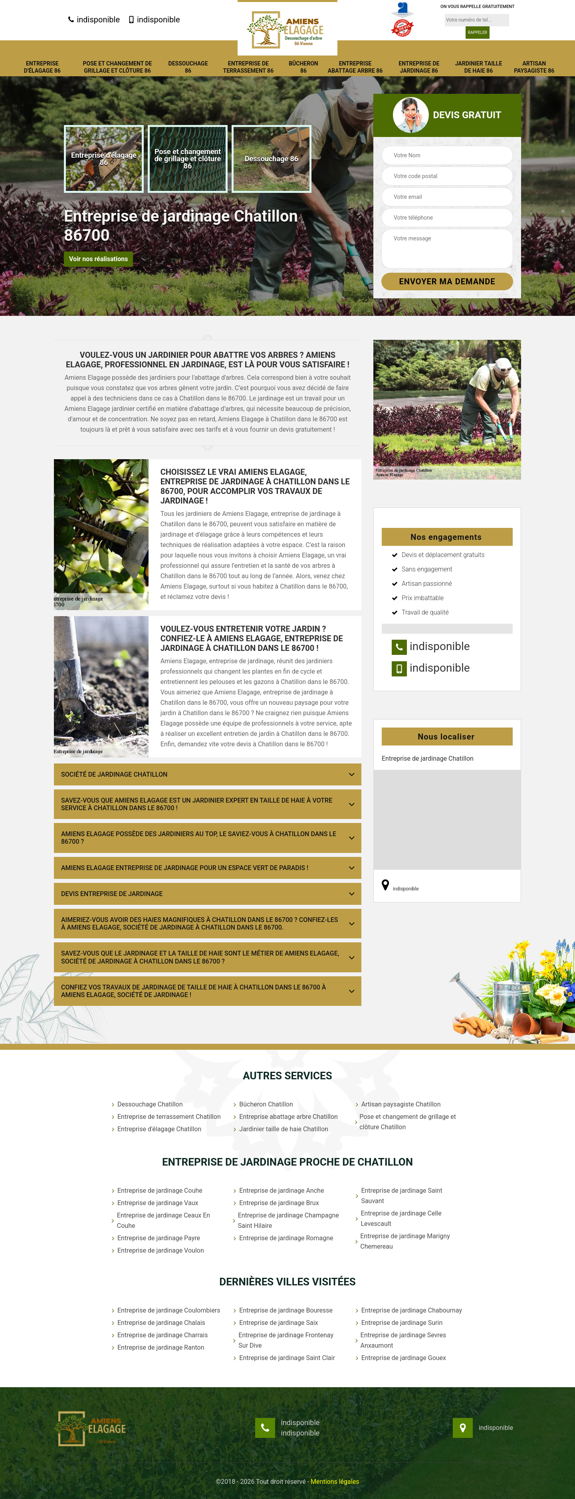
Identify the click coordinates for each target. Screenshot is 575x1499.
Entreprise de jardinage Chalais (157, 1322)
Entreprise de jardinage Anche (278, 1190)
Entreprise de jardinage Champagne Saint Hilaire (285, 1220)
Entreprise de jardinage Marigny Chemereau (402, 1241)
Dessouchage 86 (188, 67)
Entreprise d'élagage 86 (42, 67)
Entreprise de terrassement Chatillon (165, 1116)
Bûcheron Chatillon (262, 1104)
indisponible (93, 19)
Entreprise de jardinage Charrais (159, 1335)
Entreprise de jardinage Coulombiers (165, 1310)
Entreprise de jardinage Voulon (157, 1250)
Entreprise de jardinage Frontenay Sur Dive (282, 1340)
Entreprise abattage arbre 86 (355, 67)
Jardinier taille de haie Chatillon (280, 1129)
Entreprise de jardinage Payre (155, 1238)
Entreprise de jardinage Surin (398, 1322)
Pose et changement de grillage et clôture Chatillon (405, 1122)
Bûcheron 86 (303, 67)
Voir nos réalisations (98, 259)
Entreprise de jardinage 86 (419, 67)
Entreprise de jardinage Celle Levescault (398, 1218)
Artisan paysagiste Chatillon (397, 1104)
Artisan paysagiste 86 (534, 67)
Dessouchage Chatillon (146, 1104)
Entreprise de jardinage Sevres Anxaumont (400, 1340)
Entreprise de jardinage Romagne (282, 1238)
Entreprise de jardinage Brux (275, 1203)
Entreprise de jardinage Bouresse (282, 1310)
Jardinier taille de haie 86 (478, 67)
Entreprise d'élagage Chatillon (155, 1129)
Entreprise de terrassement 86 (248, 67)
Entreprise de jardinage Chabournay (408, 1310)
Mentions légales (335, 1481)
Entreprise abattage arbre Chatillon (285, 1116)
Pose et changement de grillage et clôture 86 (117, 67)
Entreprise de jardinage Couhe (156, 1190)
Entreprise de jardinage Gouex (400, 1358)
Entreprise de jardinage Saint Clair (283, 1358)
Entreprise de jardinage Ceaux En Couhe (160, 1220)
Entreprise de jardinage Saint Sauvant (398, 1196)
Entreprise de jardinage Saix (275, 1322)
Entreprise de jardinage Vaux (154, 1203)
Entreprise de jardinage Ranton (157, 1347)
